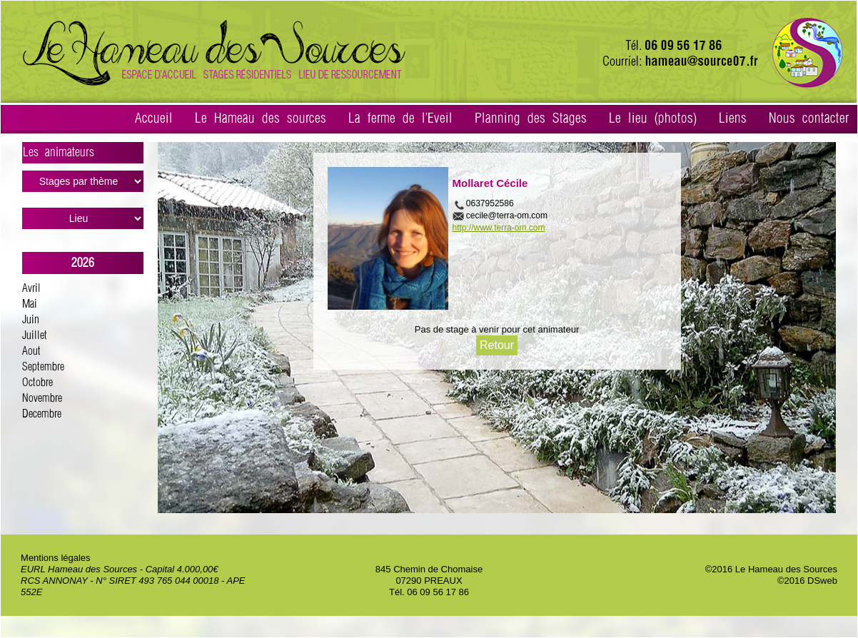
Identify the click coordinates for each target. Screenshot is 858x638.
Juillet (34, 335)
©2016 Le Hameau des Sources (771, 569)
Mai (29, 304)
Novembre (42, 398)
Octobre (37, 383)
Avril (31, 288)
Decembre (41, 414)
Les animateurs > (83, 154)
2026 (82, 263)
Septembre (43, 367)
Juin (30, 320)
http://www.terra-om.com (499, 228)
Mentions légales (56, 557)
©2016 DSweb (807, 580)
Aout (31, 351)
